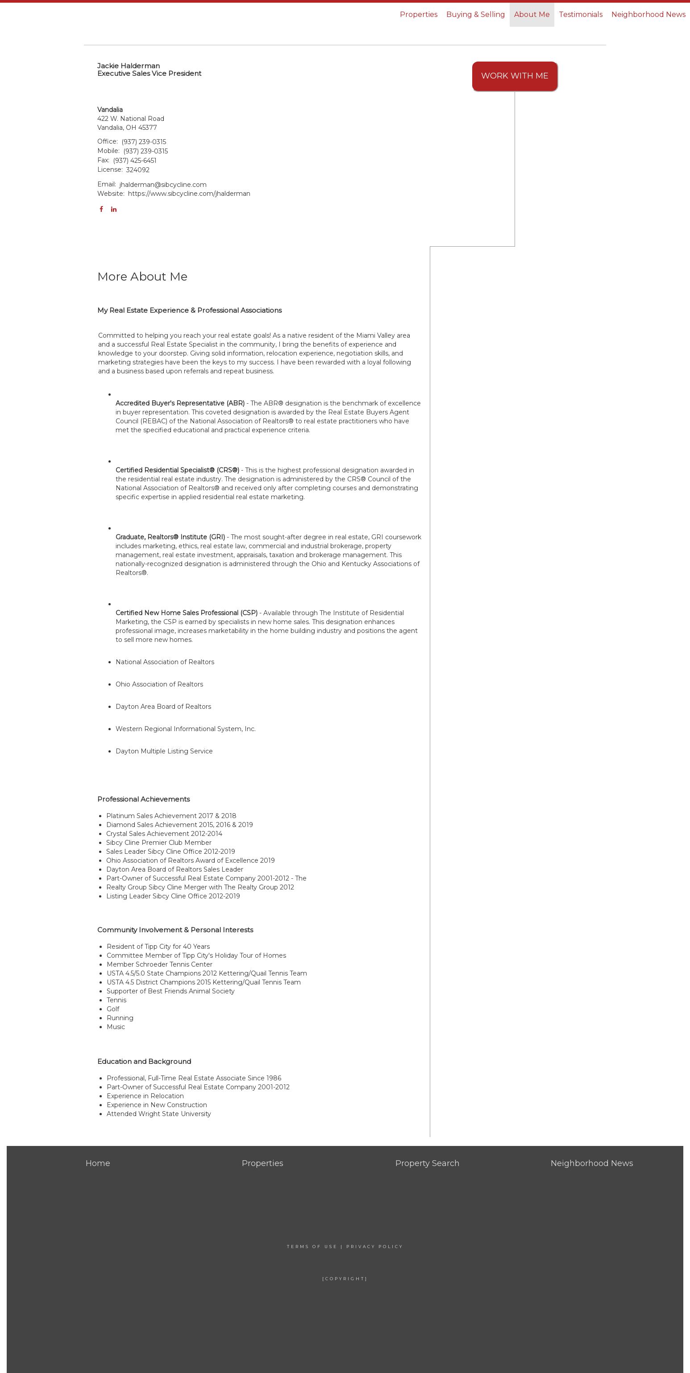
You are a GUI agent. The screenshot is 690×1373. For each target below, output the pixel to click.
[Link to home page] (54, 15)
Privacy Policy (374, 1246)
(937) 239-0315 (143, 142)
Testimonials (581, 14)
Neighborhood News (648, 14)
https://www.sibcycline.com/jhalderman (189, 194)
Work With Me (515, 76)
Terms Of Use (312, 1246)
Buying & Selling (475, 14)
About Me (532, 14)
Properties (418, 14)
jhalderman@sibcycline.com (163, 185)
